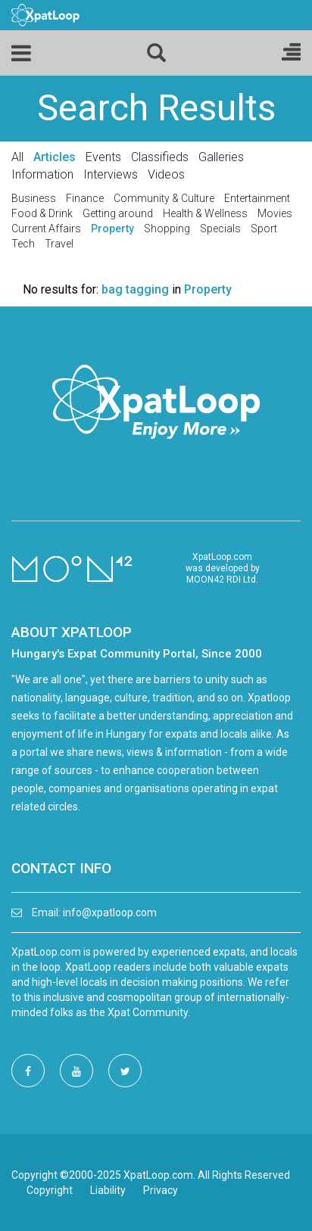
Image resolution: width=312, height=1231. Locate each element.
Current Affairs (46, 228)
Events (103, 157)
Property (112, 228)
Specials (220, 228)
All (17, 157)
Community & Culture (164, 198)
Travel (59, 244)
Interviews (110, 174)
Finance (85, 198)
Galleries (221, 157)
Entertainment (257, 198)
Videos (166, 174)
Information (42, 174)
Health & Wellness (205, 213)
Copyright (50, 1190)
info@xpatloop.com (110, 912)
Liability (108, 1190)
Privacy (160, 1190)
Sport (264, 228)
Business (33, 198)
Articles (54, 157)
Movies (274, 213)
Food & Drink (42, 213)
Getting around (118, 213)
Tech (23, 244)
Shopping (167, 228)
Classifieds (160, 157)
